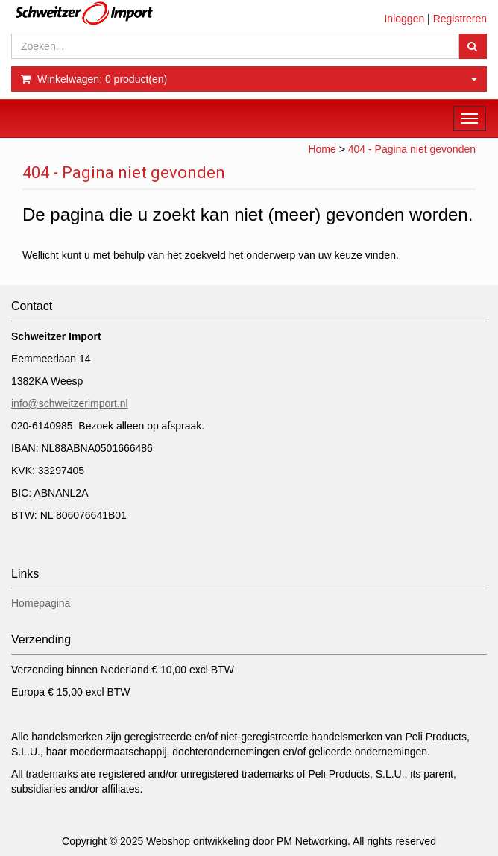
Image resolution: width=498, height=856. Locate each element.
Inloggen (404, 19)
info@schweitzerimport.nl (69, 403)
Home (321, 149)
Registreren (460, 19)
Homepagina (40, 603)
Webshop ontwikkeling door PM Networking (246, 841)
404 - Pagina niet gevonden (412, 149)
